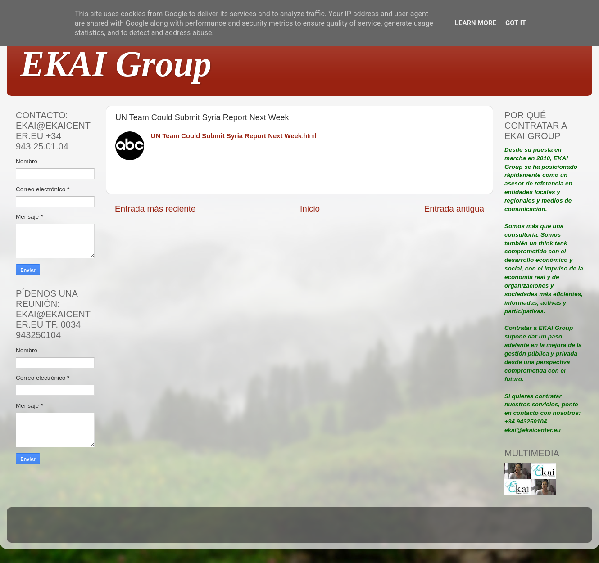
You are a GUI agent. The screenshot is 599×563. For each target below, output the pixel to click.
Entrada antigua (454, 208)
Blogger (358, 529)
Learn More (475, 23)
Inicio (310, 208)
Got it (515, 23)
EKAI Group (116, 64)
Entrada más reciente (155, 208)
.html (233, 136)
